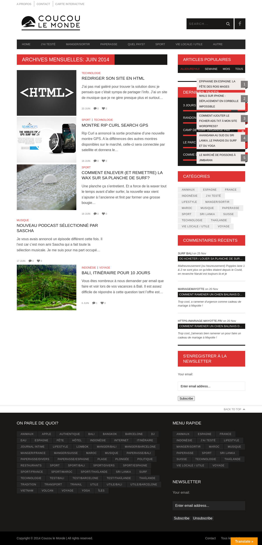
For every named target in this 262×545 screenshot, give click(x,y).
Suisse (228, 214)
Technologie (91, 73)
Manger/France (33, 453)
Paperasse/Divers (35, 459)
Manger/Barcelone (140, 446)
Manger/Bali (106, 446)
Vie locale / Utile (189, 44)
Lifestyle (189, 202)
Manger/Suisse (66, 453)
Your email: (185, 374)
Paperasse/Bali (139, 453)
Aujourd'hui (190, 69)
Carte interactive (69, 4)
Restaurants (31, 465)
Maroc (187, 208)
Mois (226, 69)
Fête (60, 440)
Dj (153, 434)
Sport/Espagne (135, 465)
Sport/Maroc (61, 471)
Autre (218, 44)
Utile (94, 484)
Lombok (82, 446)
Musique (23, 220)
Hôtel (77, 440)
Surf (143, 471)
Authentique (70, 434)
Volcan (47, 490)
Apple (46, 434)
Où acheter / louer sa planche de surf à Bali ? (212, 258)
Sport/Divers (104, 465)
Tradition (28, 484)
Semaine (211, 69)
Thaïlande (219, 220)
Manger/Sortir (78, 44)
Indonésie (89, 267)
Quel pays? (136, 44)
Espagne (210, 189)
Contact (43, 4)
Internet (121, 440)
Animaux (188, 189)
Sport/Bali (76, 465)
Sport (160, 44)
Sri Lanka (207, 214)
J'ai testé (213, 195)
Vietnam (27, 490)
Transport (53, 484)
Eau (23, 440)
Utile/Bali (114, 484)
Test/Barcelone (85, 478)
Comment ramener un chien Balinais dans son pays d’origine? (212, 294)
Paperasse (108, 44)
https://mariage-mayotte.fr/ (200, 321)
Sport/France (32, 471)
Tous (239, 69)
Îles (101, 490)
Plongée (122, 459)
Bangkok (110, 434)
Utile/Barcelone (143, 484)
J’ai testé (48, 44)
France (231, 189)
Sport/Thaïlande (94, 471)
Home (26, 44)
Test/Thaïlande (119, 478)
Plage (102, 459)
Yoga (86, 490)
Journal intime (33, 446)
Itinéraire (145, 440)
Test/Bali (57, 478)
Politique (145, 459)
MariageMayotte (191, 289)
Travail (76, 484)
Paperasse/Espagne (73, 459)
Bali (91, 434)
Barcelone (134, 434)
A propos (24, 4)
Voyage (104, 267)
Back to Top (232, 409)
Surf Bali (185, 253)
